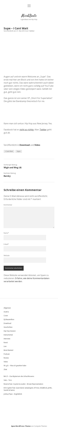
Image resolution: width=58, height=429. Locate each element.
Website (7, 255)
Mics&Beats (29, 15)
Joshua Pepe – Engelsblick (13, 394)
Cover (6, 316)
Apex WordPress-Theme (21, 426)
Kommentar (8, 205)
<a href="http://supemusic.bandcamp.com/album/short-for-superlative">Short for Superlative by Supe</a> (29, 110)
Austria (6, 312)
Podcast (7, 354)
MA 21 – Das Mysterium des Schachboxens (19, 376)
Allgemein (7, 308)
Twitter (43, 129)
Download (25, 145)
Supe (18, 151)
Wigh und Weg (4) (12, 167)
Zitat (5, 369)
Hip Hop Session (10, 331)
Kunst (6, 342)
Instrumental (8, 335)
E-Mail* (6, 244)
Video (37, 145)
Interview (7, 339)
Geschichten (8, 327)
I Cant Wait (9, 151)
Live (5, 346)
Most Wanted (8, 350)
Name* (6, 233)
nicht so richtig (27, 129)
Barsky (7, 176)
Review (6, 358)
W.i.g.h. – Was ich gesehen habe (15, 365)
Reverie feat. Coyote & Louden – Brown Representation (23, 384)
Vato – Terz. (8, 380)
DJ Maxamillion (9, 319)
